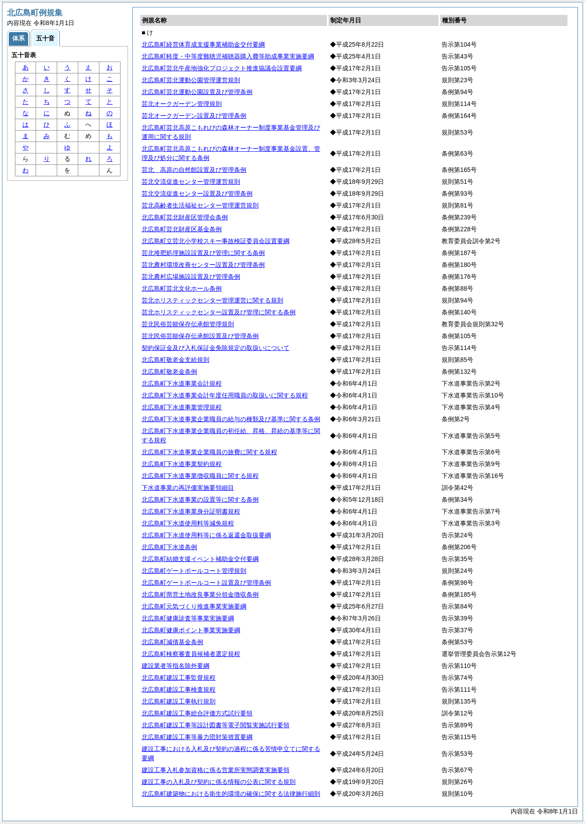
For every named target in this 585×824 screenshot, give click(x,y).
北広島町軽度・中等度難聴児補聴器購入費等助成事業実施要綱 (228, 56)
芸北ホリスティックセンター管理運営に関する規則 (212, 300)
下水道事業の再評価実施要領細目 (188, 487)
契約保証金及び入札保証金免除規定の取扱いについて (215, 347)
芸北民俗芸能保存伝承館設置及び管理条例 (200, 335)
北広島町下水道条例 (169, 547)
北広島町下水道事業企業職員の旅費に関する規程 (209, 452)
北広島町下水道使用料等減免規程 (188, 523)
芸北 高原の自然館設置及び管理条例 (194, 169)
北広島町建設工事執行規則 (179, 701)
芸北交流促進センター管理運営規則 (191, 181)
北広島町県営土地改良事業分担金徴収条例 (200, 594)
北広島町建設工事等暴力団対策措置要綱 (197, 736)
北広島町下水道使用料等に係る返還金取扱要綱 (206, 535)
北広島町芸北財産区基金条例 (182, 229)
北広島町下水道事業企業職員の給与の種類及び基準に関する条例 (231, 419)
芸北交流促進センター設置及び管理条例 (197, 193)
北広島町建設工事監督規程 (179, 677)
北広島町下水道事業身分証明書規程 (191, 511)
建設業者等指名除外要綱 (175, 665)
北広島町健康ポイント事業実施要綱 (191, 630)
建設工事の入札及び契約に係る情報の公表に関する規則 (219, 781)
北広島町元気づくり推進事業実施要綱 (194, 606)
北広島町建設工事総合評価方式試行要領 (197, 713)
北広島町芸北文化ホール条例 (182, 288)
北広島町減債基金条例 (172, 641)
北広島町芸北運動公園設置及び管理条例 (197, 91)
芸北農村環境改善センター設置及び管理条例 (203, 264)
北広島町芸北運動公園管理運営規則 (191, 80)
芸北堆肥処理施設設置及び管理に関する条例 (203, 252)
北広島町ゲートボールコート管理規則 (194, 570)
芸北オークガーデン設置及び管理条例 (194, 115)
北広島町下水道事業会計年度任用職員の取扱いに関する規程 (225, 395)
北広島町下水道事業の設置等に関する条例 (200, 499)
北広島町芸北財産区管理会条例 (185, 217)
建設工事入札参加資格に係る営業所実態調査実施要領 (215, 769)
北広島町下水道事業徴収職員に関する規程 (200, 475)
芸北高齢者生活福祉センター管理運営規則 (200, 205)
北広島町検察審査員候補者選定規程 (191, 653)
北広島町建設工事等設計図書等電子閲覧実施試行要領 (215, 725)
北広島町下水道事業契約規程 (182, 463)
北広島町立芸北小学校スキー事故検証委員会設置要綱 (215, 240)
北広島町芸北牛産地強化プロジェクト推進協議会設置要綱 (222, 68)
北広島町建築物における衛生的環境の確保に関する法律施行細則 (231, 793)
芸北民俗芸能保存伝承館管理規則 (188, 324)
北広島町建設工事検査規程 (179, 689)
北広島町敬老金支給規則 (175, 359)
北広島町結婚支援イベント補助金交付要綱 (200, 558)
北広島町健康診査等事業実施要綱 (188, 618)
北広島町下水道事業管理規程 (182, 407)
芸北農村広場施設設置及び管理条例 (191, 276)
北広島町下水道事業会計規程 (182, 383)
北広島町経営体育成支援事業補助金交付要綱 (203, 44)
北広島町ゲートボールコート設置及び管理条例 (206, 582)
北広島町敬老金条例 (169, 371)
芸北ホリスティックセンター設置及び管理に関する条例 (219, 312)
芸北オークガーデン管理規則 (182, 103)
